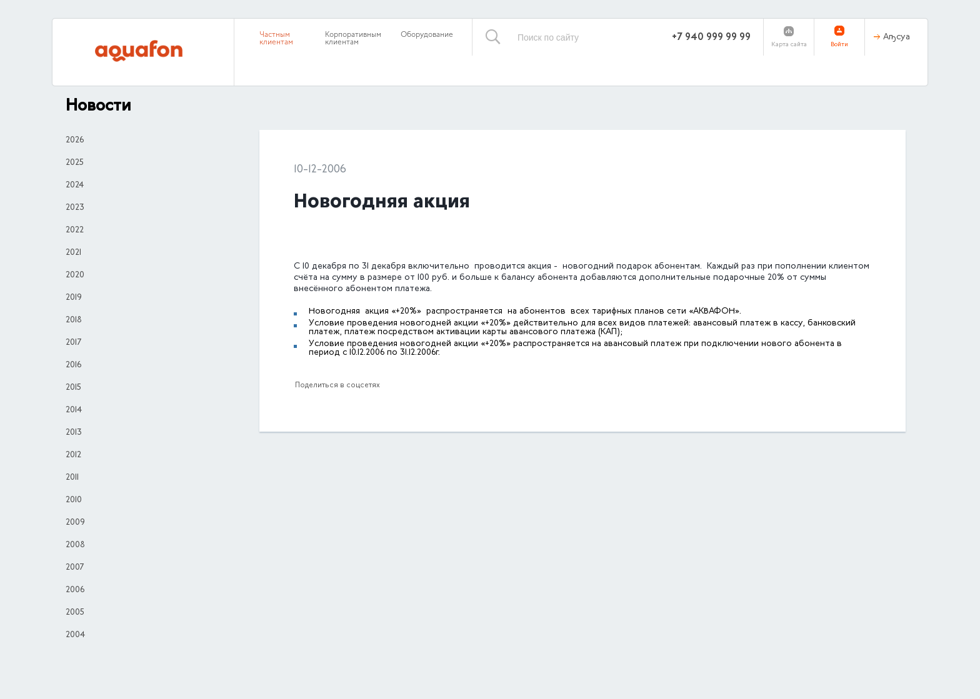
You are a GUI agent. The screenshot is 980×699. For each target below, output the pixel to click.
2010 (74, 500)
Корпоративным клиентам (353, 38)
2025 (75, 163)
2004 (75, 635)
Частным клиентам (276, 38)
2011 (72, 477)
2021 (73, 253)
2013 (74, 433)
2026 (75, 140)
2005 (75, 612)
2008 (75, 545)
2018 (74, 320)
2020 (75, 275)
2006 (75, 590)
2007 (75, 567)
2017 (73, 343)
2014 (74, 410)
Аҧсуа (896, 37)
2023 (75, 208)
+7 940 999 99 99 (711, 37)
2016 (73, 365)
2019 (74, 298)
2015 (73, 388)
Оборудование (427, 35)
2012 (73, 455)
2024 (75, 185)
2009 (75, 522)
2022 (75, 230)
